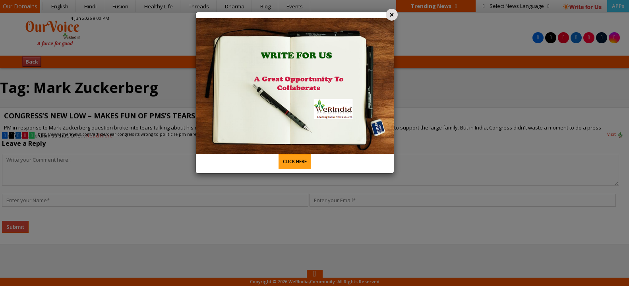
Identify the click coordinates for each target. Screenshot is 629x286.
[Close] (392, 15)
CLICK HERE (295, 161)
